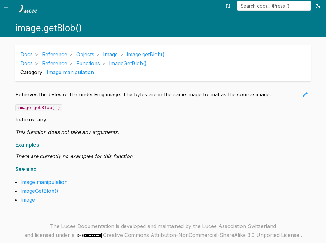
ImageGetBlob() (39, 191)
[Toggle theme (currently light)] (319, 6)
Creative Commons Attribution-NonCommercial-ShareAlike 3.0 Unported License (202, 235)
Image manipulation (70, 72)
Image (27, 200)
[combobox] (274, 6)
